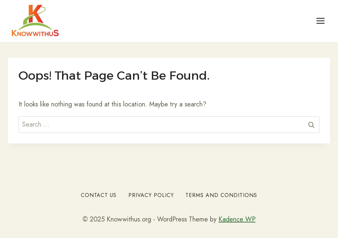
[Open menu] (320, 21)
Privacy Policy (151, 195)
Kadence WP (237, 219)
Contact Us (99, 195)
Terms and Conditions (221, 195)
